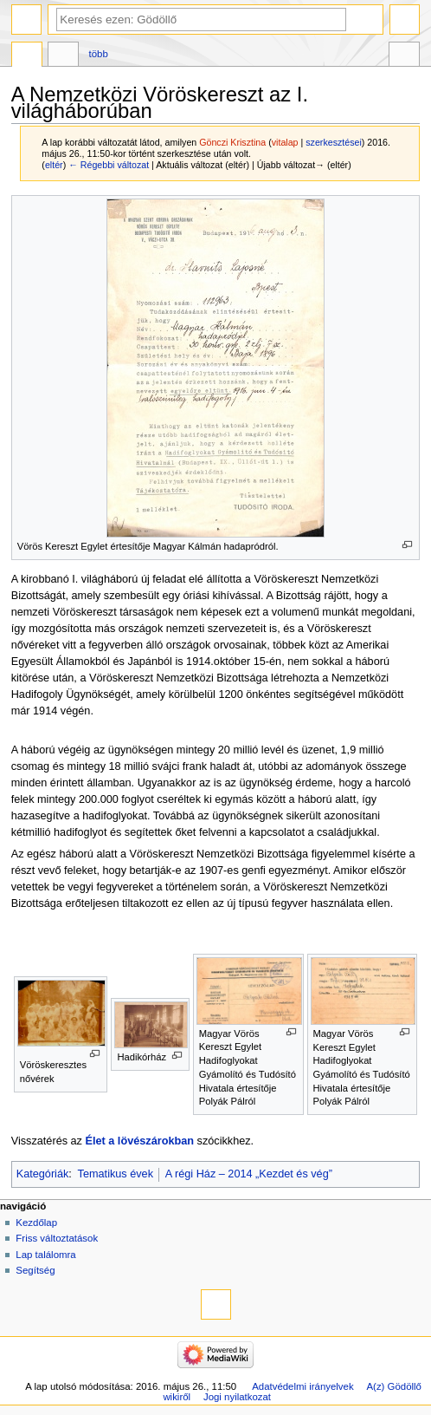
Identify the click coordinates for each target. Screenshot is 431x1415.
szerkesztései (334, 142)
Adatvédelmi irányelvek (302, 1386)
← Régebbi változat (108, 165)
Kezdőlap (36, 1222)
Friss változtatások (57, 1238)
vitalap (285, 142)
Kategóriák (42, 1174)
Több (98, 54)
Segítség (35, 1270)
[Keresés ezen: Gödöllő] (201, 19)
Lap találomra (45, 1254)
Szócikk (27, 56)
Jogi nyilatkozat (237, 1397)
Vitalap (63, 56)
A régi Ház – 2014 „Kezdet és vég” (248, 1174)
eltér (54, 165)
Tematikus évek (115, 1174)
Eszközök (404, 56)
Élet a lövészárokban (139, 1141)
